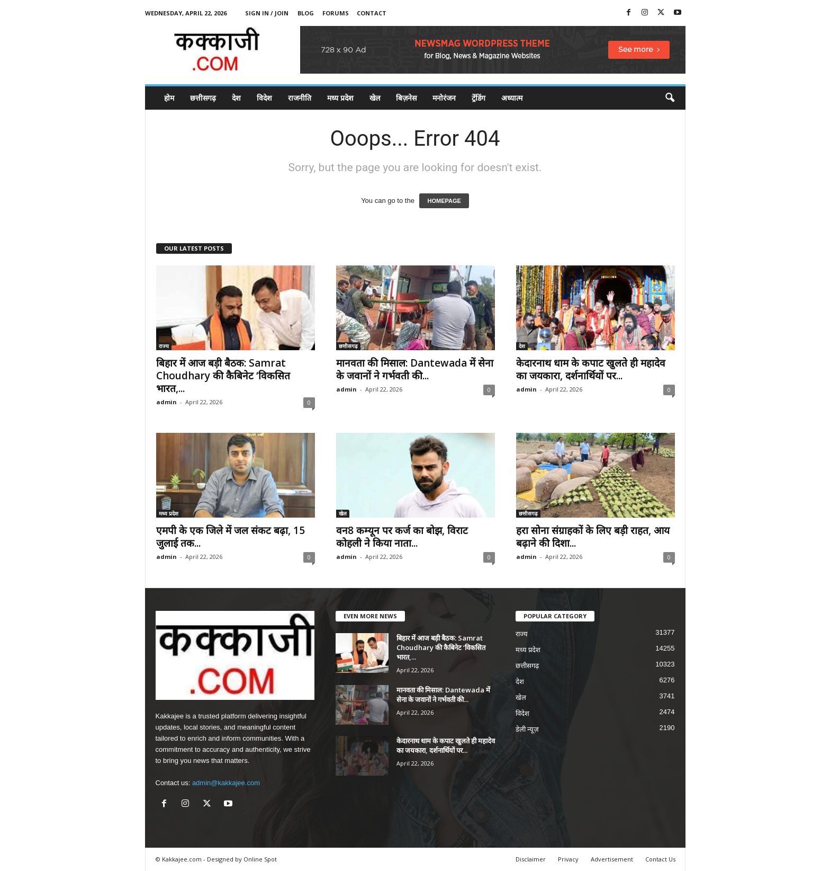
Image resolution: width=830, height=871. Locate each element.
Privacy (568, 859)
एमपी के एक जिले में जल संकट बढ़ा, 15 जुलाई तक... (230, 536)
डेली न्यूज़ (527, 729)
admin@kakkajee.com (226, 783)
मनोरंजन (444, 98)
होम (169, 98)
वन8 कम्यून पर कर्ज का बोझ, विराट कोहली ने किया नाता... (402, 536)
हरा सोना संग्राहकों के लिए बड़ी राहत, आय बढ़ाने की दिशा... (593, 536)
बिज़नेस (406, 98)
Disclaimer (531, 859)
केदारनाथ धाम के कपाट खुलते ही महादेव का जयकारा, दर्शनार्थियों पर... (590, 369)
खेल (374, 98)
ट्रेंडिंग (478, 98)
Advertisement (612, 859)
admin (166, 402)
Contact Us (660, 859)
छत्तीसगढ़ (203, 98)
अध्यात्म (511, 98)
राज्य (164, 346)
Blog (305, 13)
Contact (371, 13)
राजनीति (299, 98)
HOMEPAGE (444, 201)
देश (236, 98)
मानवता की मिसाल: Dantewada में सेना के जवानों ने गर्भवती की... (414, 369)
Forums (335, 13)
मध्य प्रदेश (340, 98)
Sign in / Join (266, 13)
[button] (669, 98)
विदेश (264, 98)
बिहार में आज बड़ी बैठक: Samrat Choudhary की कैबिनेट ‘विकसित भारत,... (223, 375)
